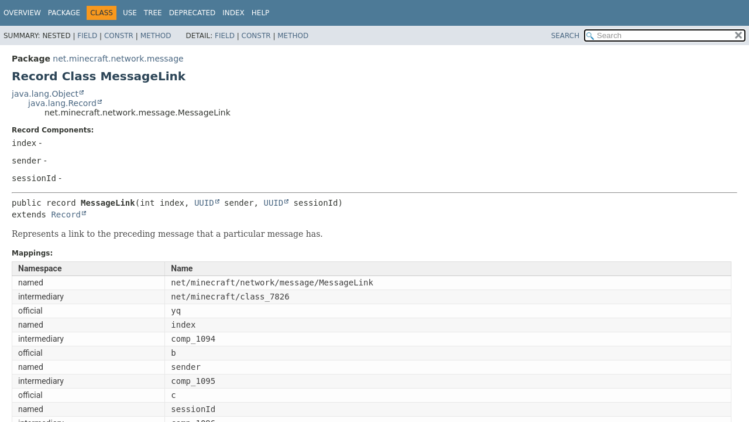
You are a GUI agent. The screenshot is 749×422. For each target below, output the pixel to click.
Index (233, 13)
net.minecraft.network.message (118, 58)
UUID (204, 202)
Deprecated (192, 13)
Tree (153, 13)
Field (87, 36)
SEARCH (565, 36)
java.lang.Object (45, 93)
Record (66, 214)
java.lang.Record (62, 103)
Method (155, 36)
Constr (118, 36)
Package (64, 13)
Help (261, 13)
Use (130, 13)
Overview (22, 13)
